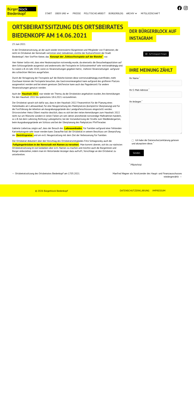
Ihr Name (155, 81)
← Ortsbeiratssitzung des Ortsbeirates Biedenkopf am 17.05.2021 (46, 173)
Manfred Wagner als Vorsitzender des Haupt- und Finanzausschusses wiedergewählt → (147, 175)
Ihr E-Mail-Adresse (155, 93)
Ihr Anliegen (155, 117)
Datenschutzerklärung (159, 140)
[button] (179, 8)
